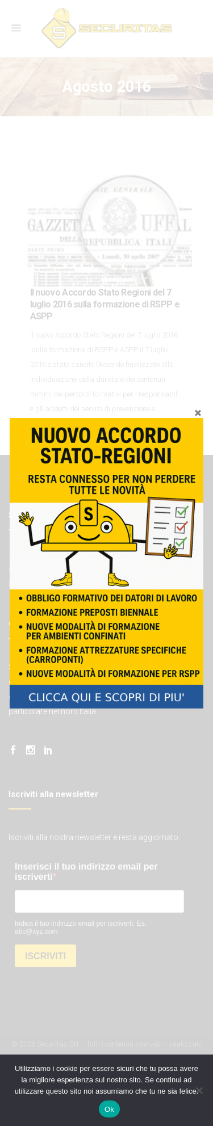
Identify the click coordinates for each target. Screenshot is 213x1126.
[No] (198, 1090)
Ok (109, 1109)
